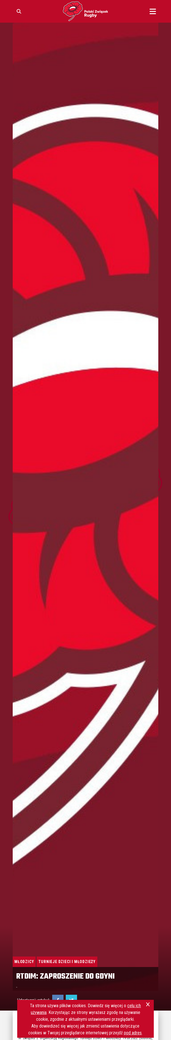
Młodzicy (24, 961)
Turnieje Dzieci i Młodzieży (67, 961)
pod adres (133, 1032)
